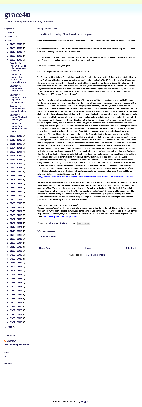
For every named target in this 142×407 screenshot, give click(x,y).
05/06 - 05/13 (16, 251)
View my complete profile (16, 345)
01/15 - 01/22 (16, 314)
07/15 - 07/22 (16, 211)
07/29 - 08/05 (16, 203)
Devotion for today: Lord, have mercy (16, 88)
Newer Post (44, 248)
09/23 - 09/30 (16, 172)
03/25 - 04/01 (16, 275)
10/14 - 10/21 (16, 160)
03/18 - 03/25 (16, 279)
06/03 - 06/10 (16, 235)
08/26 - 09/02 (16, 187)
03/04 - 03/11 (16, 286)
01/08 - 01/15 (16, 318)
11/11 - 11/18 (16, 144)
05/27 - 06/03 (16, 239)
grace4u (17, 14)
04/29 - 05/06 (16, 255)
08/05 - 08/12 (16, 199)
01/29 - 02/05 (16, 306)
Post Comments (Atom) (94, 255)
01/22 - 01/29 (16, 310)
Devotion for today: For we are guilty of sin (18, 108)
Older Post (130, 248)
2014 (10, 33)
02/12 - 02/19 (16, 298)
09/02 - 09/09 (16, 183)
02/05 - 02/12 (16, 302)
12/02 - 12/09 (16, 60)
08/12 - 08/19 (16, 195)
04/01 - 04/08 (16, 271)
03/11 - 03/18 (16, 282)
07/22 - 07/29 (16, 207)
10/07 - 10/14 (16, 164)
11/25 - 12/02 (16, 136)
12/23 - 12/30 (16, 48)
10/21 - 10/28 (16, 156)
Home (88, 248)
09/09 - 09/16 (16, 179)
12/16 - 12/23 (16, 52)
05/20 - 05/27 (16, 243)
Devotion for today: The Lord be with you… (18, 117)
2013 (10, 37)
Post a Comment (49, 236)
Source (7, 356)
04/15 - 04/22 (16, 263)
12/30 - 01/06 (16, 44)
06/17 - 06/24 (16, 227)
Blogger (84, 402)
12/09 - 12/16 (16, 56)
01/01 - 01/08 (16, 322)
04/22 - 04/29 (16, 259)
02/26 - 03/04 (16, 290)
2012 (10, 41)
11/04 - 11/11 (16, 148)
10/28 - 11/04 (16, 152)
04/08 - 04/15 (16, 267)
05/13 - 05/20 (16, 247)
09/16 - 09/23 (16, 176)
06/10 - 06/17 (16, 231)
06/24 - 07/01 (16, 223)
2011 (10, 327)
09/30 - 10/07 (16, 168)
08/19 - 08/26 (16, 191)
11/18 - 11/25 (16, 140)
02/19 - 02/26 (16, 294)
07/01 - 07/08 (16, 219)
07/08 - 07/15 (16, 215)
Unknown (11, 341)
